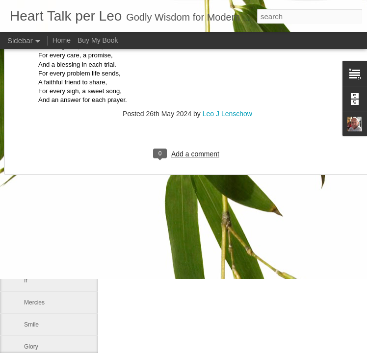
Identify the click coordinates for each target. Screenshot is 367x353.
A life (30, 170)
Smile (31, 324)
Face (30, 236)
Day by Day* (40, 214)
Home (61, 40)
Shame (33, 192)
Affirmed (35, 258)
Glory (31, 346)
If (25, 280)
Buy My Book (98, 40)
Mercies (34, 302)
